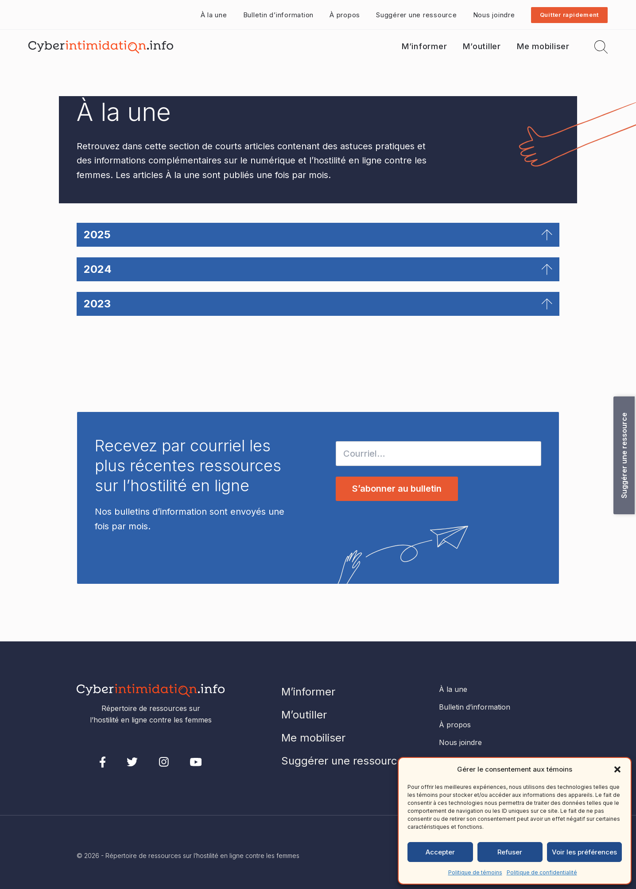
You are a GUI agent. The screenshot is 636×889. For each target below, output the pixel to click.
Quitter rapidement (569, 14)
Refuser (509, 852)
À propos (345, 15)
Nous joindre (494, 15)
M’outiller (482, 46)
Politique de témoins (475, 872)
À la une (214, 15)
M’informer (424, 46)
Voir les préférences (584, 852)
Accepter (440, 852)
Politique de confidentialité (542, 872)
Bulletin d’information (278, 15)
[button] (617, 769)
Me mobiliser (543, 46)
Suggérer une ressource (416, 15)
